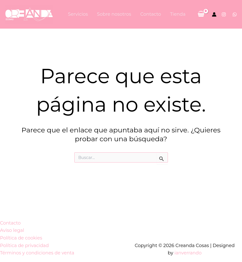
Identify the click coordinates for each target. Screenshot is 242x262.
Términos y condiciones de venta (37, 253)
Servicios (78, 14)
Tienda (178, 14)
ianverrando (188, 253)
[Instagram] (224, 14)
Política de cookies (21, 238)
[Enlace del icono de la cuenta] (214, 14)
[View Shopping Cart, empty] (201, 14)
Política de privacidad (24, 245)
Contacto (150, 14)
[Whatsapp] (234, 14)
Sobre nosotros (114, 14)
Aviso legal (12, 230)
